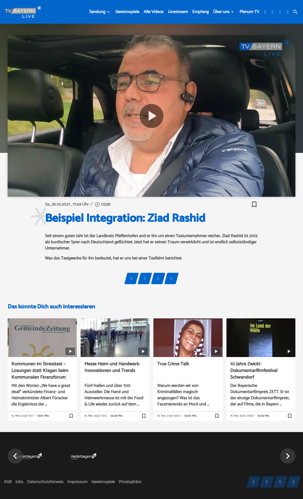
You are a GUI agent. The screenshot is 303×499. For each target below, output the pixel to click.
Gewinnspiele (127, 12)
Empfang (200, 12)
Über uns (221, 12)
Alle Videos (154, 12)
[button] (15, 456)
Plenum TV (249, 12)
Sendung (97, 12)
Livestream (178, 12)
